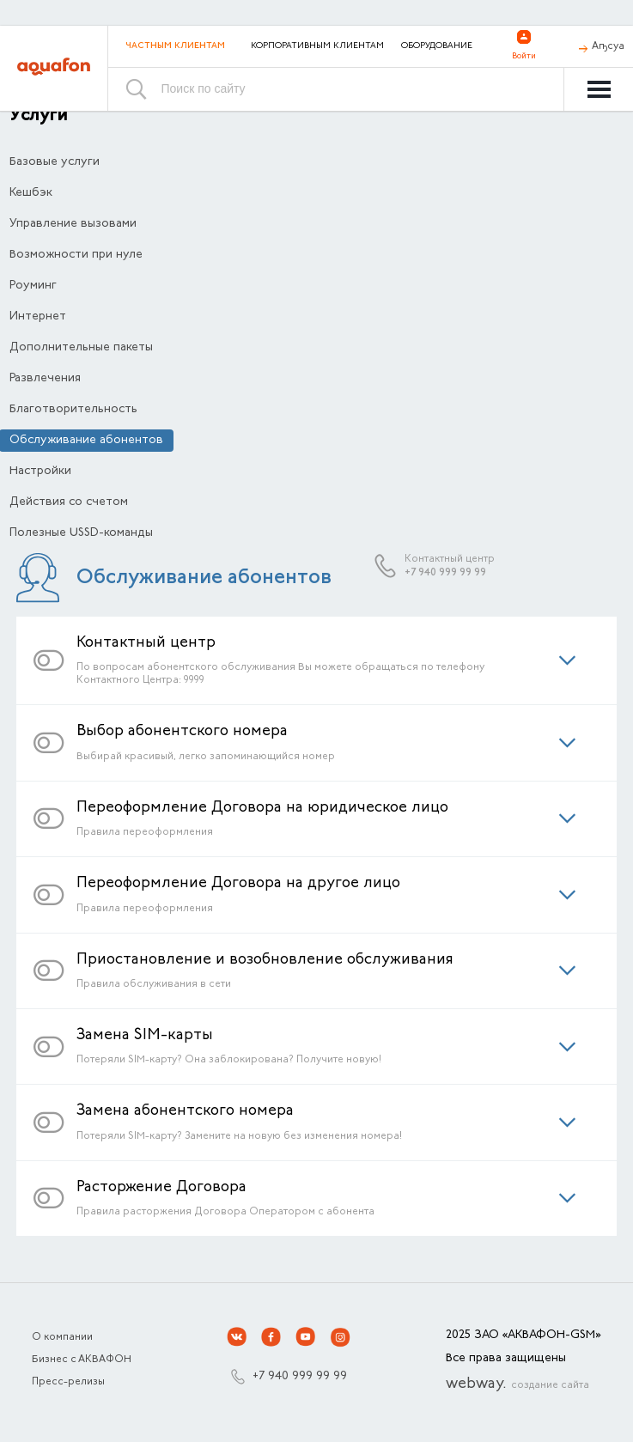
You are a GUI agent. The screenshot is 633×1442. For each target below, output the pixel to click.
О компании (62, 1337)
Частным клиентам (175, 46)
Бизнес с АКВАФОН (81, 1359)
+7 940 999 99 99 (445, 573)
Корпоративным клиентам (317, 46)
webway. (517, 1384)
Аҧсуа (608, 46)
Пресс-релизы (68, 1382)
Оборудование (436, 46)
